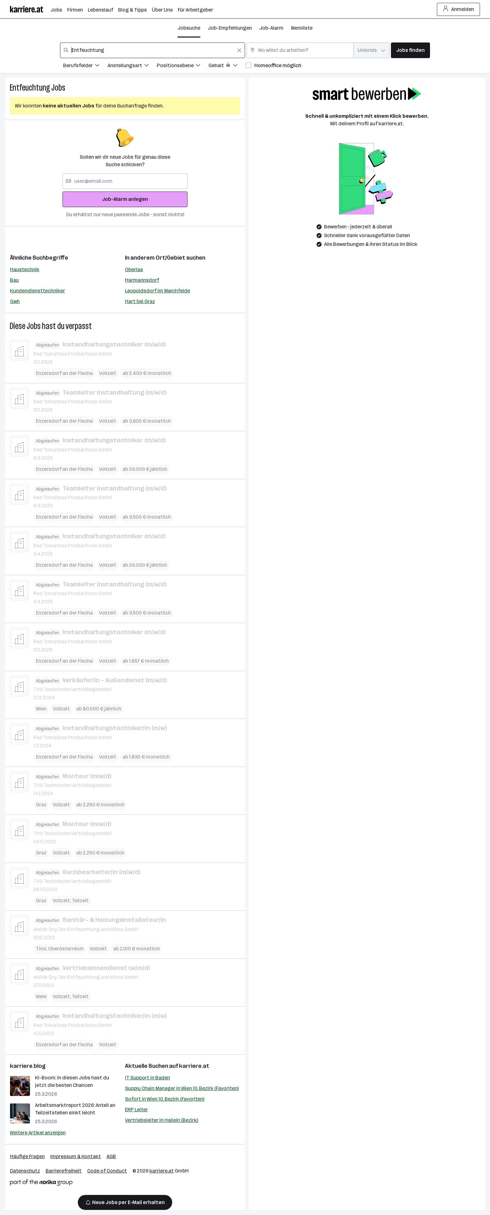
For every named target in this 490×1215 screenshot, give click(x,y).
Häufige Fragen (27, 1156)
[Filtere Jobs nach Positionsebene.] (182, 66)
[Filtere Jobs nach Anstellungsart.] (132, 66)
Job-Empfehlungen (230, 28)
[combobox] (152, 50)
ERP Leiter (136, 1110)
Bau (14, 280)
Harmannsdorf (142, 280)
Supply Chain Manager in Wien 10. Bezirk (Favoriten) (182, 1088)
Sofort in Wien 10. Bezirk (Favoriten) (164, 1099)
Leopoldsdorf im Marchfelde (157, 291)
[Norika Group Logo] (41, 1183)
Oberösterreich (65, 948)
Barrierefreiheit (64, 1171)
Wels (41, 996)
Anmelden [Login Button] (458, 9)
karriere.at (194, 1066)
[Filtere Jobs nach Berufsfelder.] (85, 66)
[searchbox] (152, 50)
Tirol (41, 948)
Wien (41, 709)
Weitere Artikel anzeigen (38, 1133)
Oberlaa (134, 269)
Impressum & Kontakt (75, 1156)
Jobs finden (410, 50)
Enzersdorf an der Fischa (64, 373)
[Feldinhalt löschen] (239, 50)
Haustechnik (24, 269)
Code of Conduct (107, 1171)
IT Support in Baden (147, 1078)
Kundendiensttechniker (37, 291)
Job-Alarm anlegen (125, 199)
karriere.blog (28, 1066)
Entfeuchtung (30, 87)
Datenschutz (25, 1171)
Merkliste (301, 28)
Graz (41, 805)
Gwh (15, 301)
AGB (111, 1156)
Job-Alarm (271, 28)
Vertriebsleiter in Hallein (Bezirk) (161, 1120)
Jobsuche (189, 28)
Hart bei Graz (140, 301)
